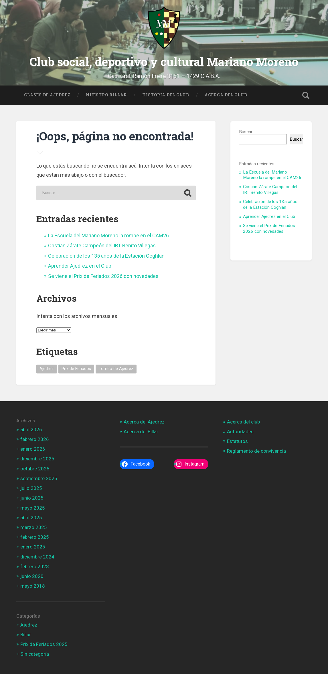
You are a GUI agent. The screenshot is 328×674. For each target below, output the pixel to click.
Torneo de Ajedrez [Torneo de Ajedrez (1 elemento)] (116, 368)
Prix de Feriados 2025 (44, 644)
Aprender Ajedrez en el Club (79, 265)
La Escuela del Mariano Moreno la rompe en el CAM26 (108, 235)
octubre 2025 (35, 468)
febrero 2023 (34, 566)
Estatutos (237, 441)
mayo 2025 (32, 507)
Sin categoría (34, 653)
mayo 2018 (32, 585)
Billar (25, 634)
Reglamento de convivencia (256, 450)
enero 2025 (32, 546)
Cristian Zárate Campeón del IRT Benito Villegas (102, 245)
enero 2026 (32, 448)
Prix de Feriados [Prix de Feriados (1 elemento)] (76, 368)
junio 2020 (32, 575)
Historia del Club (165, 94)
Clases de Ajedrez (47, 94)
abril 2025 (31, 517)
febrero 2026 (34, 439)
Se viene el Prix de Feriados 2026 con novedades (103, 275)
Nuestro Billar (106, 94)
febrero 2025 (34, 536)
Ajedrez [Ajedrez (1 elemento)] (46, 368)
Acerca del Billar (141, 431)
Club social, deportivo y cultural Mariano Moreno (163, 61)
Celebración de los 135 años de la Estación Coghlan (106, 255)
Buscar (245, 131)
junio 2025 (32, 497)
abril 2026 (31, 429)
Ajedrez (28, 624)
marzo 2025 (33, 527)
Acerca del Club (226, 94)
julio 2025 (31, 487)
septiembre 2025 (38, 478)
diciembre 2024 (37, 556)
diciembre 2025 (37, 458)
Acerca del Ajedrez (144, 421)
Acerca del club (243, 421)
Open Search (306, 94)
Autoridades (240, 431)
